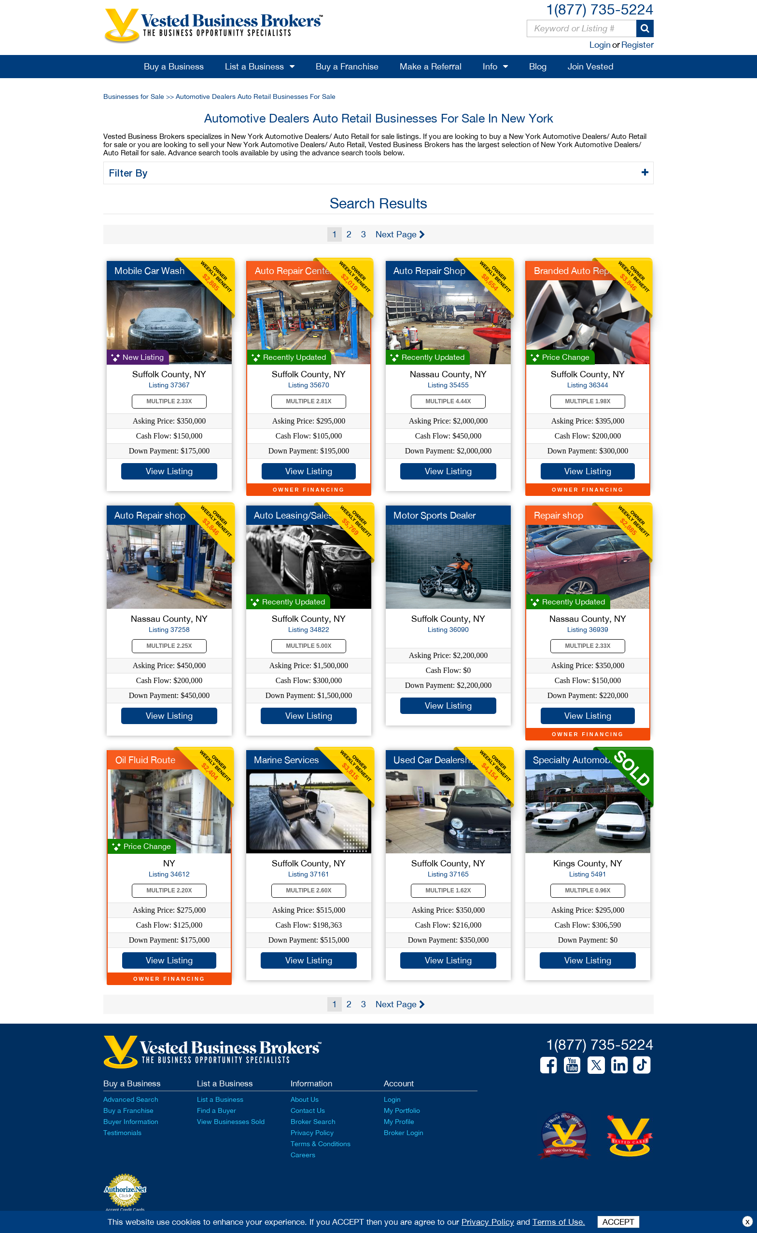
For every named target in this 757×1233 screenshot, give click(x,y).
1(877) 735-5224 (600, 9)
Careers (303, 1155)
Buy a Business (174, 66)
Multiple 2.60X (309, 890)
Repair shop (558, 515)
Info (490, 66)
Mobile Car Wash (149, 270)
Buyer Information (130, 1121)
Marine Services (286, 759)
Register (637, 45)
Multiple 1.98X (588, 401)
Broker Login (403, 1133)
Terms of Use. (559, 1222)
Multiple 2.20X (169, 890)
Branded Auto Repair (576, 270)
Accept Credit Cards (125, 1209)
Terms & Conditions (320, 1144)
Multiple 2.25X (169, 646)
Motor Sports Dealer (434, 515)
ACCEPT (618, 1222)
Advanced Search (130, 1099)
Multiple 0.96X (588, 890)
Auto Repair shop (149, 515)
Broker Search (313, 1121)
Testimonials (122, 1133)
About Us (305, 1099)
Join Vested (591, 66)
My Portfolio (402, 1110)
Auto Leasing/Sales (293, 515)
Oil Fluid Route (145, 759)
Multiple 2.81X (309, 401)
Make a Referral (431, 66)
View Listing (169, 471)
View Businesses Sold (231, 1121)
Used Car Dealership (435, 759)
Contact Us (308, 1110)
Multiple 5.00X (309, 646)
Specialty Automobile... (579, 759)
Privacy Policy (312, 1133)
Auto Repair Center (294, 270)
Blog (538, 66)
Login (600, 45)
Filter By (130, 172)
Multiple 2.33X (169, 401)
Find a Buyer (216, 1110)
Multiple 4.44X (448, 401)
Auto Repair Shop (429, 270)
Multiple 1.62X (448, 890)
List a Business (254, 66)
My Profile (399, 1121)
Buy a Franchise (347, 66)
